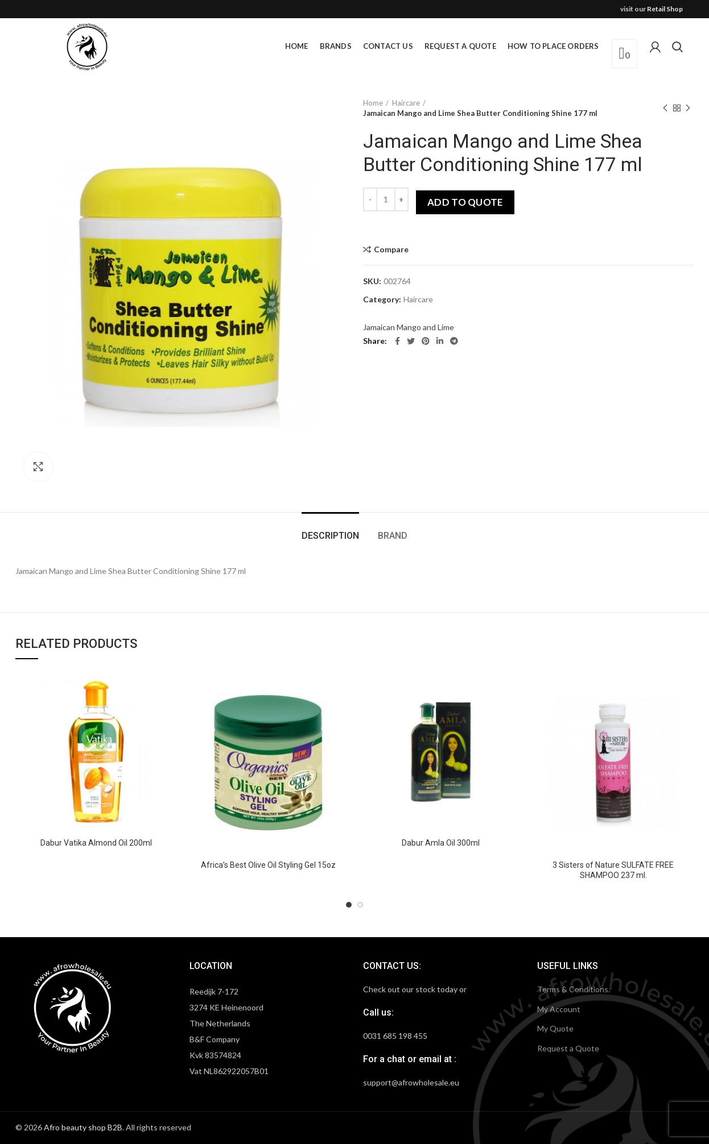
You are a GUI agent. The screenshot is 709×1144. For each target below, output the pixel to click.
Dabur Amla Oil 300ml (441, 842)
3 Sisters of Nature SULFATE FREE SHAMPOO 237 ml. (613, 870)
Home (373, 102)
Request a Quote (568, 1048)
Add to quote (465, 202)
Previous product (665, 108)
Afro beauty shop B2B (83, 1127)
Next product (688, 108)
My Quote (555, 1028)
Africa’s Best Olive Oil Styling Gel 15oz (268, 865)
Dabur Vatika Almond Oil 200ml (96, 842)
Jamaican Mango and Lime (408, 327)
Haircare (406, 102)
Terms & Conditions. (573, 989)
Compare (391, 249)
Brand (392, 535)
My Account (558, 1009)
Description (330, 535)
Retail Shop (665, 9)
